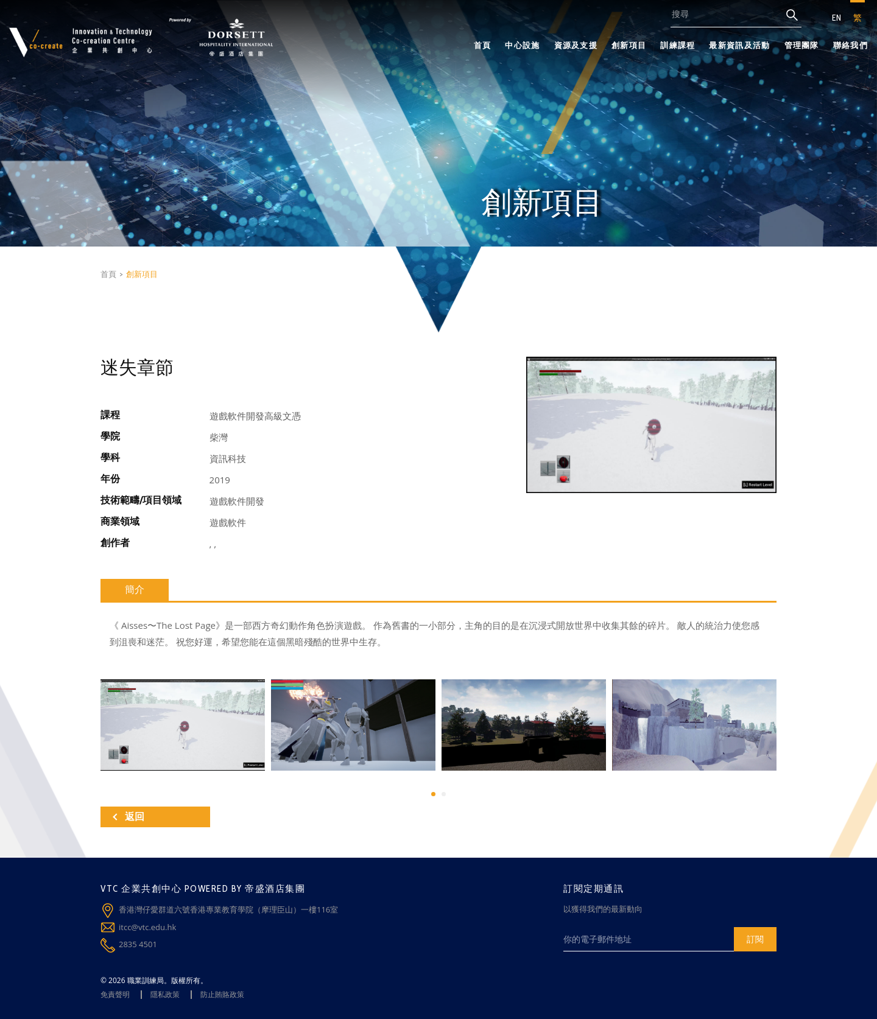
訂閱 (755, 939)
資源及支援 (576, 45)
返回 (128, 816)
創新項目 (628, 45)
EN (836, 17)
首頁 (482, 45)
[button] (433, 794)
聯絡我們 (850, 45)
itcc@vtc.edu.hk (147, 927)
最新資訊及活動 (739, 45)
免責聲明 (115, 994)
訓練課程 (677, 45)
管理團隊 (801, 45)
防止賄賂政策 (222, 994)
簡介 (134, 589)
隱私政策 (165, 994)
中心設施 (522, 45)
